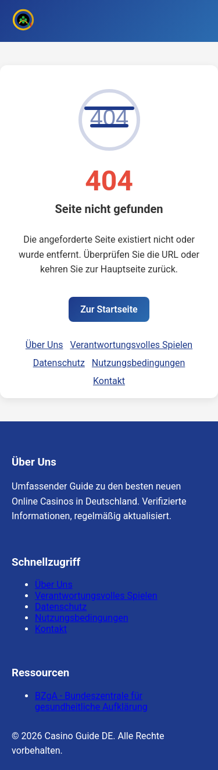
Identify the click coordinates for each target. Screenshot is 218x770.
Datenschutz (59, 362)
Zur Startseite (108, 309)
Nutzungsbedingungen (138, 362)
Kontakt (109, 380)
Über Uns (44, 344)
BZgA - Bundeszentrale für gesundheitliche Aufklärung (91, 701)
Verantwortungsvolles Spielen (131, 344)
